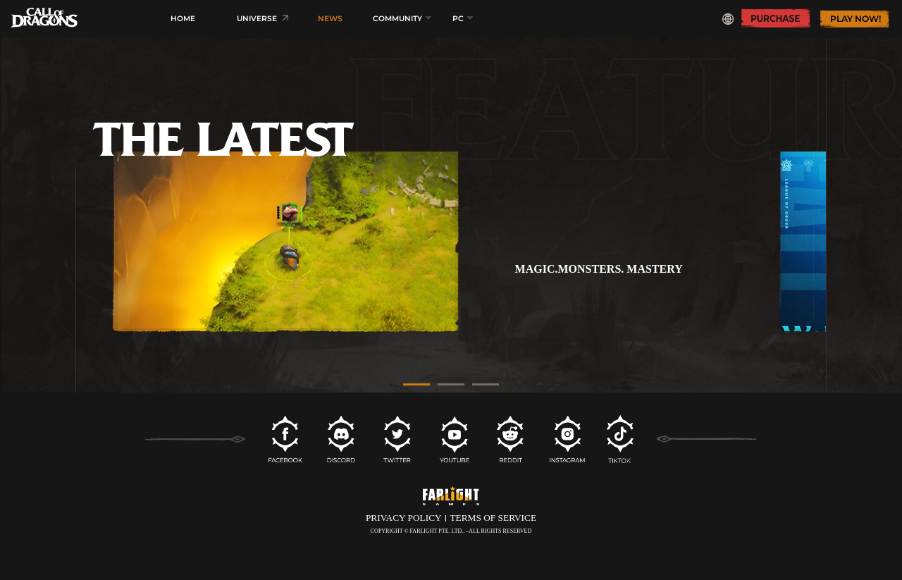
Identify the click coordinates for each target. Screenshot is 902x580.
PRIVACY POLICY (404, 517)
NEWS (330, 18)
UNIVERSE (257, 18)
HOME (183, 18)
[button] (416, 384)
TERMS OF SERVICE (493, 517)
